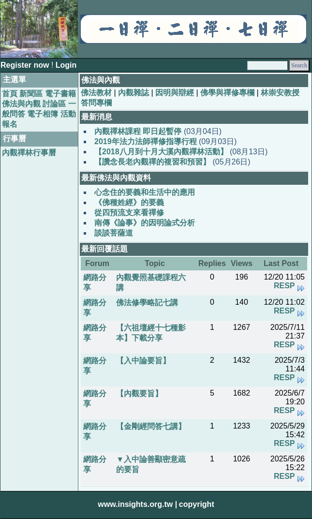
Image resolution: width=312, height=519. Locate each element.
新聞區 (31, 93)
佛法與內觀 (21, 104)
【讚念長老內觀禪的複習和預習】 (152, 162)
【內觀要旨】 (139, 393)
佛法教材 (96, 93)
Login (66, 65)
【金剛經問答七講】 (151, 426)
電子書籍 (60, 93)
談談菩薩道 (113, 233)
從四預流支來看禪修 (129, 212)
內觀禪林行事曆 (29, 152)
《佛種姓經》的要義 (129, 202)
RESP (284, 286)
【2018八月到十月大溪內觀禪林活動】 (161, 152)
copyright (196, 504)
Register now (25, 65)
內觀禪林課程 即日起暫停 (137, 131)
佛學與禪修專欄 (227, 93)
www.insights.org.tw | (137, 504)
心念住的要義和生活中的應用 (144, 192)
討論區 (54, 104)
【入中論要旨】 (143, 360)
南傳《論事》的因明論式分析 (144, 223)
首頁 (9, 93)
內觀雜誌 (133, 93)
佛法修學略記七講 (147, 302)
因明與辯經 (174, 93)
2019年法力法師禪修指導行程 (145, 141)
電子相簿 (42, 114)
